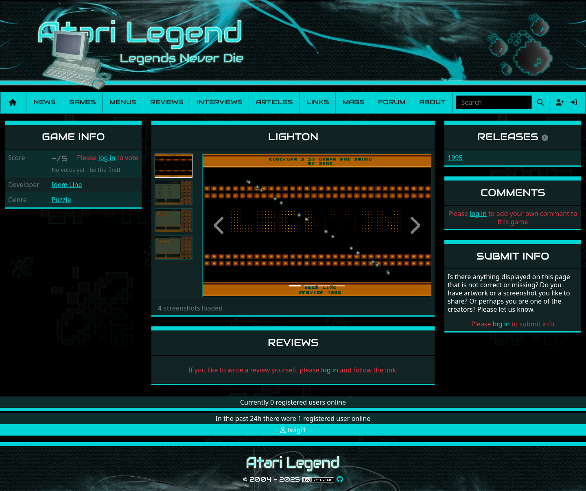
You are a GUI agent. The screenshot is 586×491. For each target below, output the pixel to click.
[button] (219, 225)
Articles (274, 102)
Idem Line (67, 184)
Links (317, 102)
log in (107, 157)
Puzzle (61, 199)
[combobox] (494, 102)
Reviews (166, 102)
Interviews (219, 102)
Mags (353, 102)
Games (82, 102)
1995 (455, 157)
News (44, 102)
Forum (391, 102)
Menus (122, 102)
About (432, 102)
